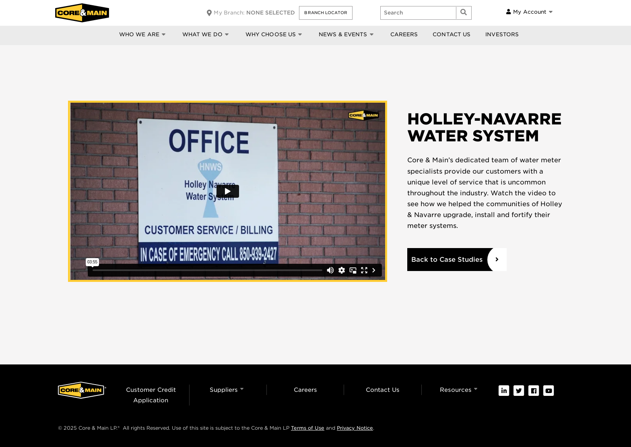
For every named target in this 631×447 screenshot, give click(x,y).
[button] (325, 13)
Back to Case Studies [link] (447, 259)
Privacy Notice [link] (355, 428)
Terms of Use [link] (307, 428)
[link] (504, 391)
